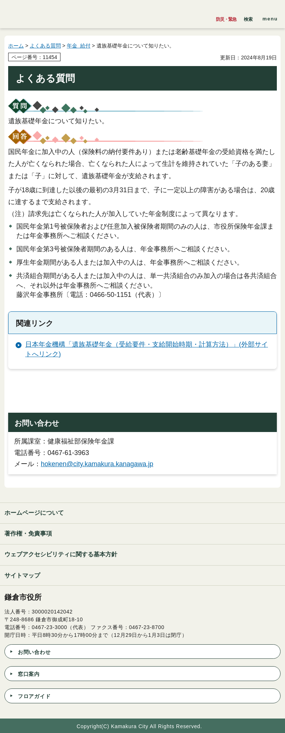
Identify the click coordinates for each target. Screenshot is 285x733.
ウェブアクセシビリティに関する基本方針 (60, 554)
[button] (248, 17)
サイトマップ (22, 575)
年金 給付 (79, 46)
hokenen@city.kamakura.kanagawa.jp (97, 464)
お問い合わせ (34, 652)
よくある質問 (45, 46)
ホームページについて (34, 513)
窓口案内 (29, 674)
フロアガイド (34, 696)
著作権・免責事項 (28, 533)
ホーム (16, 46)
